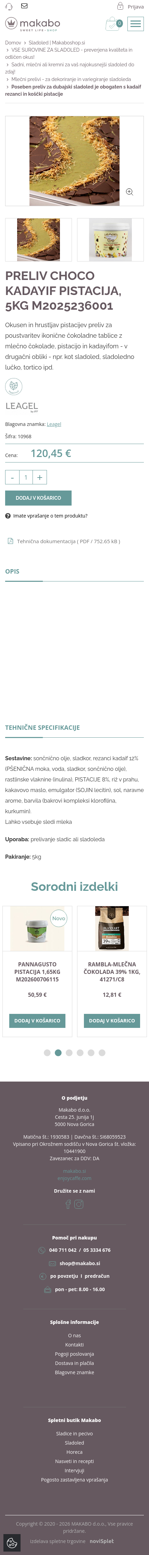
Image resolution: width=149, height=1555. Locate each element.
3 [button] (69, 1053)
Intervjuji (74, 1470)
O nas (74, 1335)
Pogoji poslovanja (74, 1354)
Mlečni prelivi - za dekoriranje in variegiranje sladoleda (71, 79)
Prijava (136, 6)
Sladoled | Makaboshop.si (57, 42)
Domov (13, 42)
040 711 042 (62, 1250)
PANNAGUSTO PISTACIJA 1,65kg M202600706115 (37, 972)
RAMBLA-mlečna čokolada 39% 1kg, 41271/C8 (112, 972)
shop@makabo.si (80, 1263)
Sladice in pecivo (74, 1433)
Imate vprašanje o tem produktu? (46, 515)
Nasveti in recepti (74, 1461)
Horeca (74, 1452)
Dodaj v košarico (38, 498)
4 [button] (80, 1053)
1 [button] (47, 1053)
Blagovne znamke (74, 1372)
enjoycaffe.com (74, 1178)
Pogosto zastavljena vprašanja (74, 1479)
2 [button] (58, 1053)
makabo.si (74, 1171)
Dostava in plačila (74, 1363)
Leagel (54, 424)
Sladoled (74, 1442)
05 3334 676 (96, 1250)
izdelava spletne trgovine (72, 1541)
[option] (37, 971)
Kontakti (74, 1344)
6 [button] (102, 1053)
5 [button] (91, 1053)
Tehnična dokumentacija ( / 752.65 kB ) (68, 541)
